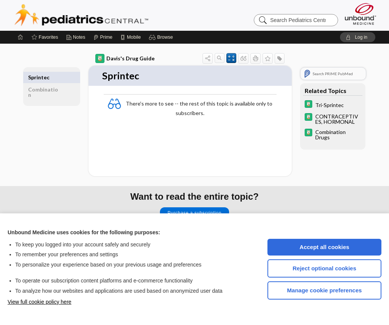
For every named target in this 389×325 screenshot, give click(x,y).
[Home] (20, 37)
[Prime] (102, 37)
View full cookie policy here (39, 302)
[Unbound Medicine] (360, 14)
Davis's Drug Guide (125, 58)
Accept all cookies (324, 247)
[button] (162, 37)
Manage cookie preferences (324, 290)
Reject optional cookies (324, 268)
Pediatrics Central (109, 15)
